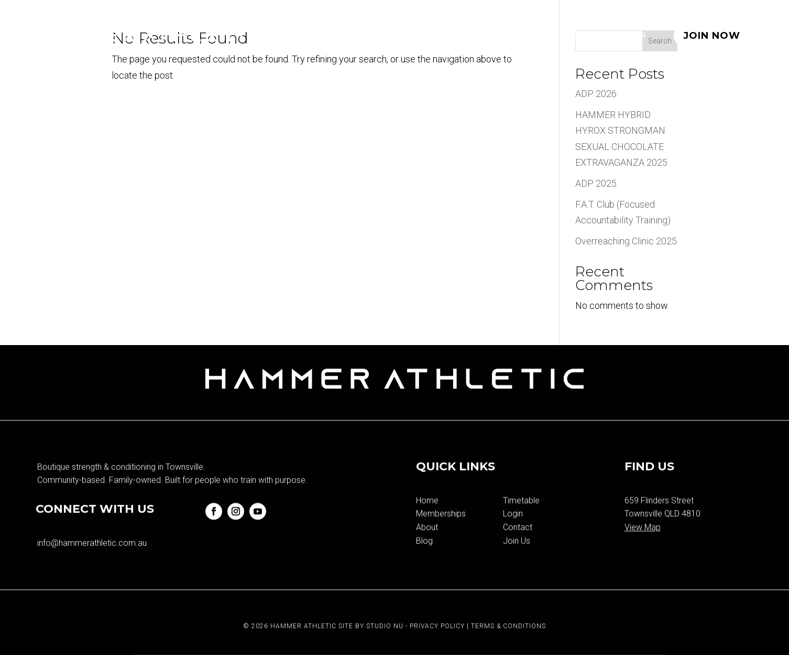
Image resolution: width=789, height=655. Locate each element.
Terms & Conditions (508, 642)
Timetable (476, 35)
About (540, 35)
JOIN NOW (711, 35)
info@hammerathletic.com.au (92, 559)
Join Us (516, 557)
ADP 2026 (596, 93)
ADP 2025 (596, 183)
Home (327, 35)
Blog (586, 35)
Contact (517, 543)
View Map (642, 543)
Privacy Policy (437, 642)
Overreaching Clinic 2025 (626, 240)
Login (629, 35)
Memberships (393, 35)
